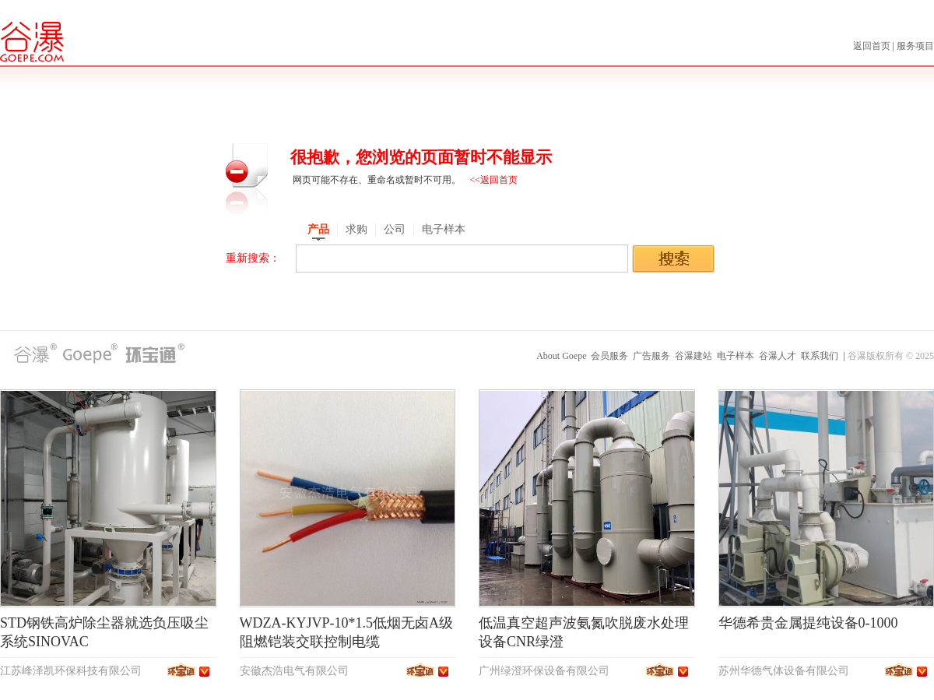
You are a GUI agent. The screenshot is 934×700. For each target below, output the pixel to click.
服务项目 (915, 45)
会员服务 (609, 355)
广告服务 (651, 355)
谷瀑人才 (777, 355)
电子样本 (735, 355)
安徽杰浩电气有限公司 (294, 671)
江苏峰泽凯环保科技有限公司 (71, 671)
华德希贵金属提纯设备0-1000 (808, 623)
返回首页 (873, 45)
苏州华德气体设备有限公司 (783, 671)
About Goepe (561, 355)
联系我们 (819, 355)
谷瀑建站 (693, 355)
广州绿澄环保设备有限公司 (544, 671)
